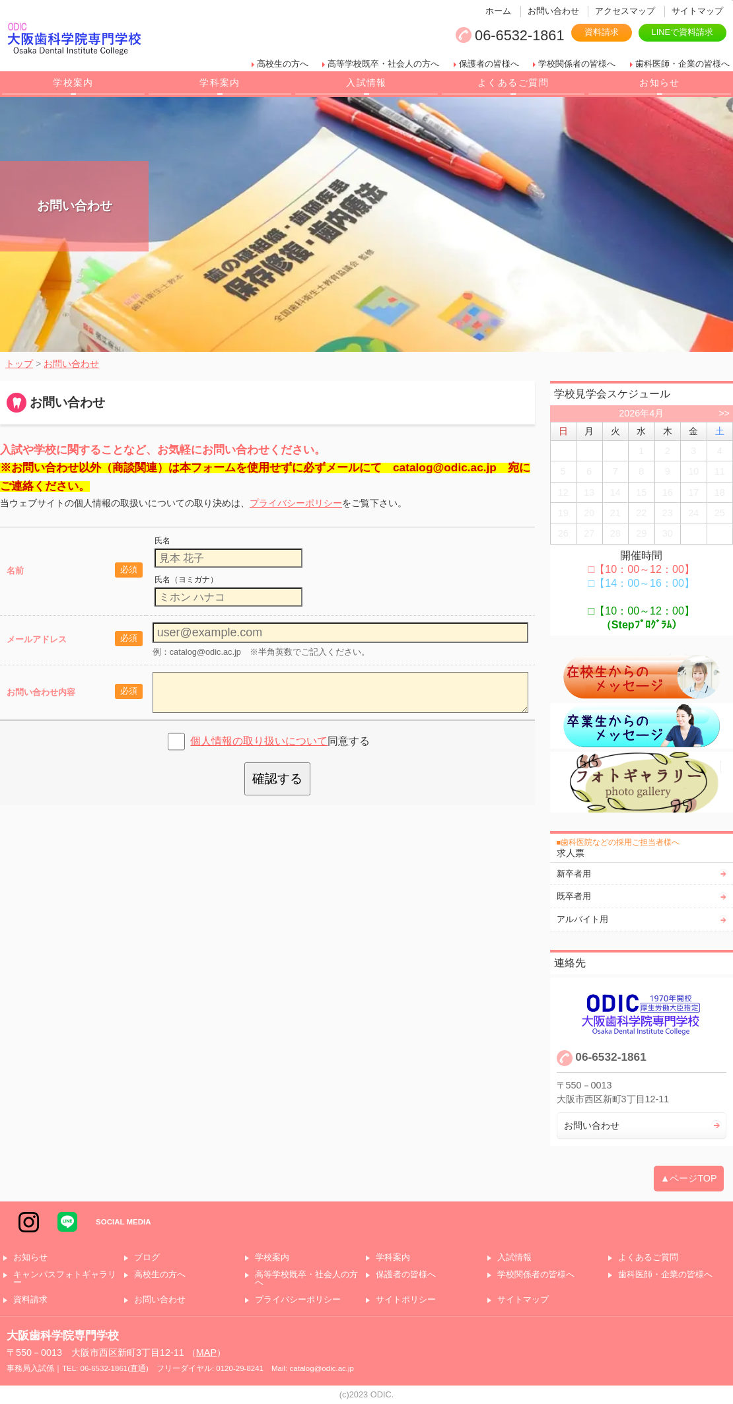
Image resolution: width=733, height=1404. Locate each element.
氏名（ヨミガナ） (186, 580)
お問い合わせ (553, 11)
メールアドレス (37, 639)
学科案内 (219, 82)
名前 (15, 571)
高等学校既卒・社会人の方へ (383, 64)
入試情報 (366, 82)
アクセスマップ (625, 11)
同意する (280, 741)
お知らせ (659, 82)
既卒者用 (574, 896)
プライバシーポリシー (296, 503)
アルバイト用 (582, 919)
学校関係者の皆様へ (576, 64)
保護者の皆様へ (489, 64)
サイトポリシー (406, 1300)
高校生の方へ (282, 64)
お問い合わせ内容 (41, 692)
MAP (206, 1352)
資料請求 (601, 32)
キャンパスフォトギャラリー (64, 1279)
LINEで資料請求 (682, 32)
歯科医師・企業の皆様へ (682, 64)
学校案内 (73, 82)
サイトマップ (697, 11)
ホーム (498, 11)
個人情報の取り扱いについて (259, 741)
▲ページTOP (688, 1178)
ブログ (147, 1258)
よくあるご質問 (513, 82)
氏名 (162, 541)
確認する (277, 779)
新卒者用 (574, 874)
